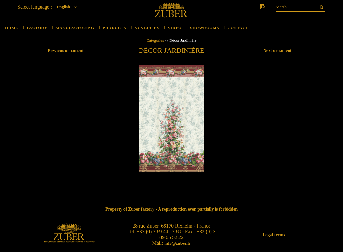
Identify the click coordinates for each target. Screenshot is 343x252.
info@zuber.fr (177, 243)
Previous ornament (65, 50)
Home (11, 28)
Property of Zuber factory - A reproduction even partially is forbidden (171, 209)
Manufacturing (75, 28)
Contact (238, 28)
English (68, 6)
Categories (155, 40)
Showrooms (204, 28)
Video (175, 28)
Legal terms (274, 234)
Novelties (146, 28)
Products (114, 28)
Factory (37, 28)
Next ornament (277, 50)
